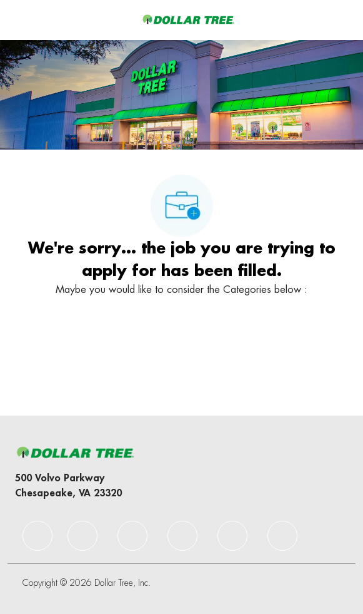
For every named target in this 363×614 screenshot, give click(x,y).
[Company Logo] (188, 19)
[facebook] (37, 536)
